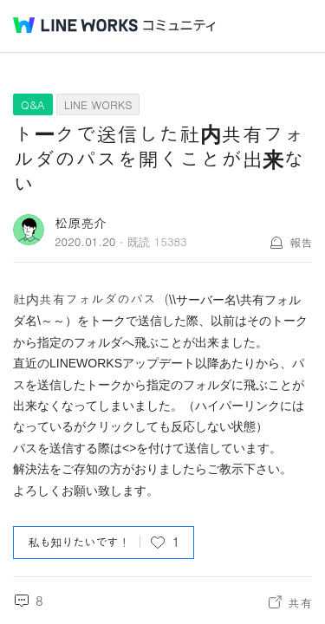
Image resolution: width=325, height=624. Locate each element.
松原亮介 (81, 222)
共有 (300, 602)
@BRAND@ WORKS (75, 25)
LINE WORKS (98, 104)
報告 (300, 242)
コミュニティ (179, 25)
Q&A (33, 104)
